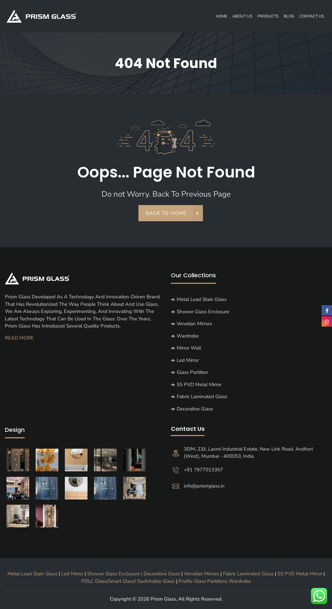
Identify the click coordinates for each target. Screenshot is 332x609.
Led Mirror (188, 361)
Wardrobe (188, 337)
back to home (170, 215)
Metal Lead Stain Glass (202, 301)
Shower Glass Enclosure (203, 313)
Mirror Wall (189, 349)
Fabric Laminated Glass (202, 398)
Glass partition (192, 374)
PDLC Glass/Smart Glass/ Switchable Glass (128, 582)
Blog (289, 16)
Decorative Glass (195, 410)
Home (221, 16)
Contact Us (312, 16)
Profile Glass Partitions (203, 582)
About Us (242, 16)
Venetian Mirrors (194, 325)
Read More (19, 339)
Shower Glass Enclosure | (115, 575)
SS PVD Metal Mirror (199, 386)
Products (268, 16)
